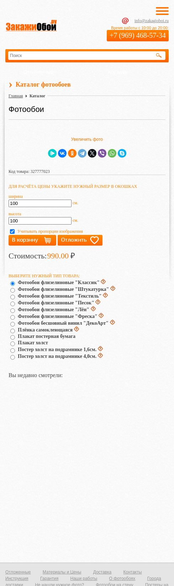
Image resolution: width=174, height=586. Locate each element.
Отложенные (38, 72)
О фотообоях (122, 578)
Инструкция (16, 578)
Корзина (117, 72)
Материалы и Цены (62, 572)
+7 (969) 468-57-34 (138, 35)
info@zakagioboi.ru (152, 20)
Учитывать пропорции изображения (50, 231)
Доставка (102, 572)
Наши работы (83, 578)
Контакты (132, 572)
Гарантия (49, 578)
